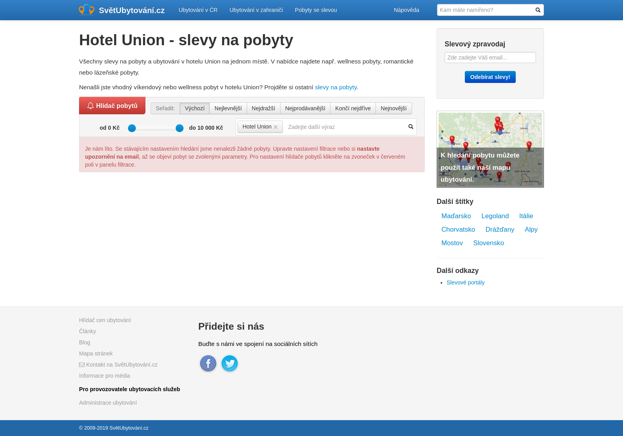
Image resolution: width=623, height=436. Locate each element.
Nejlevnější (228, 108)
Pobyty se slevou (316, 10)
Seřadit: (165, 108)
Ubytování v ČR (198, 10)
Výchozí (195, 108)
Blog (84, 342)
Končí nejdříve (353, 108)
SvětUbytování (132, 10)
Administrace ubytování (108, 403)
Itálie (526, 216)
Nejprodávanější (305, 108)
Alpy (531, 229)
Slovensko (488, 243)
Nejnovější (393, 108)
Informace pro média (104, 376)
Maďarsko (456, 216)
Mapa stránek (96, 353)
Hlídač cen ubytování (105, 320)
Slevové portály (466, 282)
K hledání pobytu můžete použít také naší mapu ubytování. (480, 167)
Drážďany (500, 229)
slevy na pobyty (336, 87)
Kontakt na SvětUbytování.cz (118, 364)
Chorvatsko (458, 229)
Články (87, 331)
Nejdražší (263, 108)
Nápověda (406, 10)
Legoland (495, 216)
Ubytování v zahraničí (256, 10)
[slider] (132, 128)
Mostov (452, 243)
